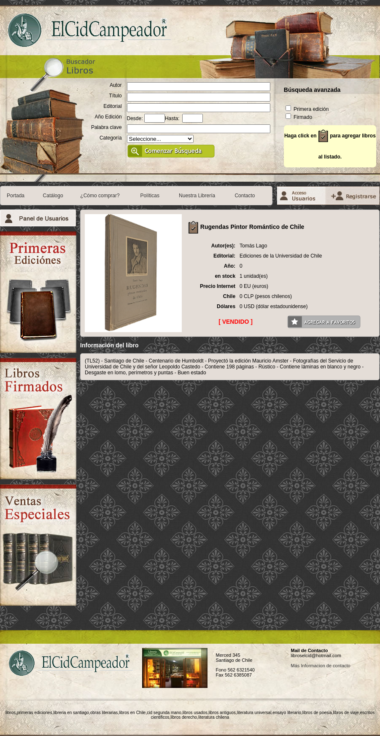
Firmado (299, 117)
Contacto (244, 196)
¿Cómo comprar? (99, 196)
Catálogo (53, 196)
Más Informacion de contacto (320, 665)
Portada (15, 196)
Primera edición (307, 109)
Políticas (149, 196)
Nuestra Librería (197, 196)
